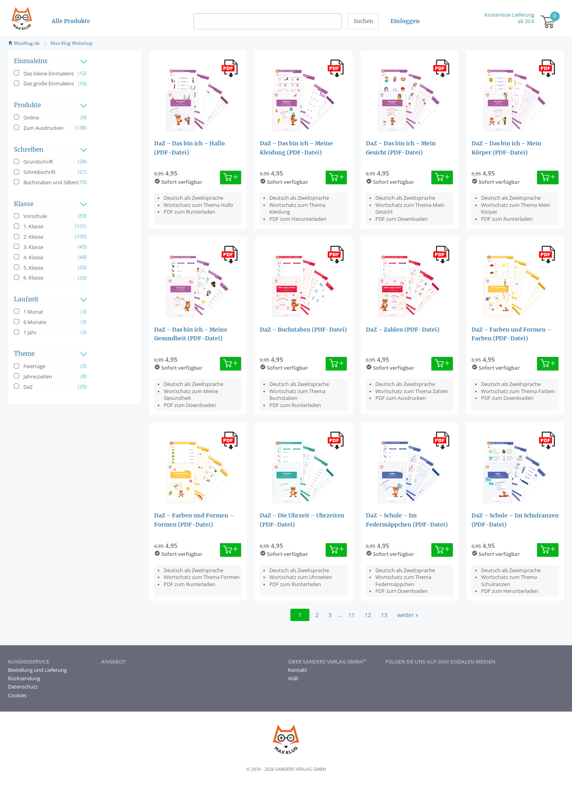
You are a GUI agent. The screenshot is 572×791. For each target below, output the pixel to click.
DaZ (28, 386)
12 (368, 615)
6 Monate (34, 322)
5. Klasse (33, 267)
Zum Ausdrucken (43, 127)
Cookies (17, 695)
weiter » (407, 615)
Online (31, 117)
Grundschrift (38, 161)
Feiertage (34, 366)
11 (351, 615)
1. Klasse (33, 226)
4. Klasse (33, 257)
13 (384, 615)
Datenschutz (23, 686)
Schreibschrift (39, 172)
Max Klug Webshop (71, 43)
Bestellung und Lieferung (37, 669)
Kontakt (297, 669)
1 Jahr (30, 332)
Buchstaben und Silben (50, 182)
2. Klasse (33, 236)
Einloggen (405, 21)
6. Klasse (33, 277)
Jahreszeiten (37, 376)
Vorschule (35, 216)
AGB (293, 678)
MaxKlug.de (24, 43)
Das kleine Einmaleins (48, 73)
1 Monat (33, 311)
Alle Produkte (71, 21)
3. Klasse (33, 247)
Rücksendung (24, 678)
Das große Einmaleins (48, 83)
